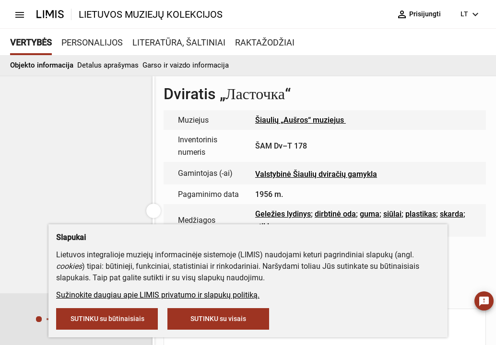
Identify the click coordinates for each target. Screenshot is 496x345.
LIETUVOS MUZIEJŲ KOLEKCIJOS (151, 14)
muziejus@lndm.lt (204, 122)
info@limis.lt (203, 195)
